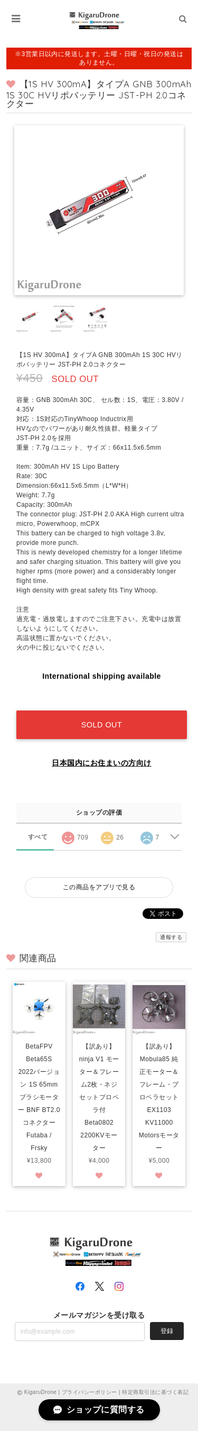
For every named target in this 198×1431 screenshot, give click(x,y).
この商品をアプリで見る (99, 887)
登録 (167, 1331)
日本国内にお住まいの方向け (101, 763)
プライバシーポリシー (89, 1392)
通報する (171, 937)
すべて (38, 837)
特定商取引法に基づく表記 (155, 1392)
